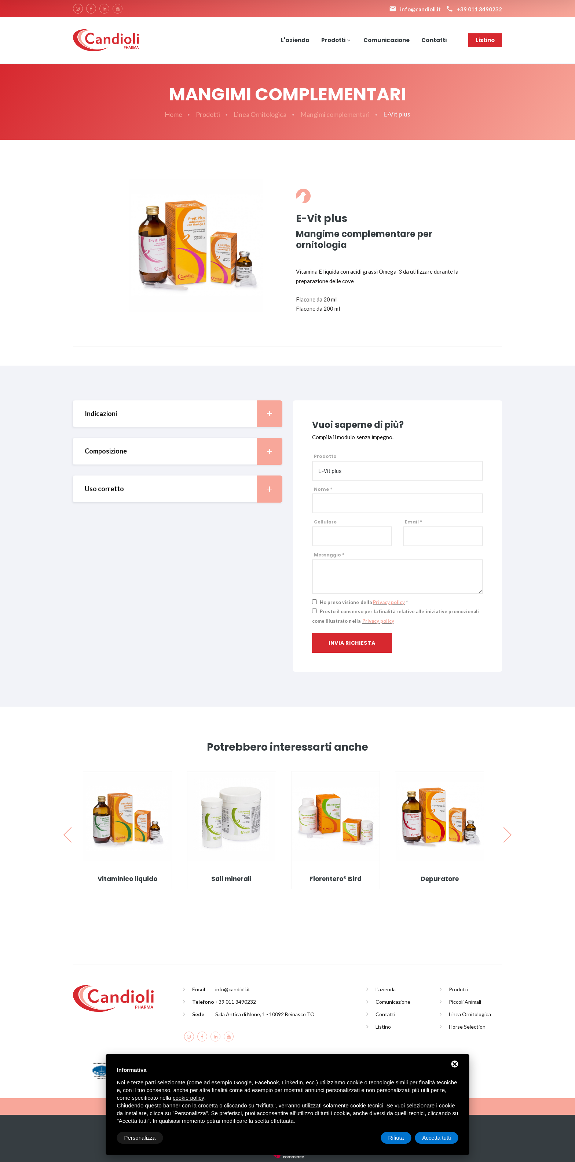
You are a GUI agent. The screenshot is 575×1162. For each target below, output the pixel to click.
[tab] (177, 413)
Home (173, 114)
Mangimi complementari (335, 114)
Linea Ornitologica (260, 114)
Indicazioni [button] (183, 413)
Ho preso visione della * (364, 602)
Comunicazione (386, 40)
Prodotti (333, 40)
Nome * (323, 489)
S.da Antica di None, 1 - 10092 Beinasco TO (265, 1014)
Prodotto (325, 456)
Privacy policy (389, 602)
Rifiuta (396, 1138)
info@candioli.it (232, 989)
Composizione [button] (183, 451)
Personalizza (140, 1138)
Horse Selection (467, 1027)
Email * (413, 522)
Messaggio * (329, 555)
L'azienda (295, 40)
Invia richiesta (352, 643)
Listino (485, 40)
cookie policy (188, 1098)
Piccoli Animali (465, 1002)
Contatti (433, 40)
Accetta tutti (436, 1138)
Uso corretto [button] (183, 488)
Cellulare (325, 522)
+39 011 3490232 (235, 1002)
